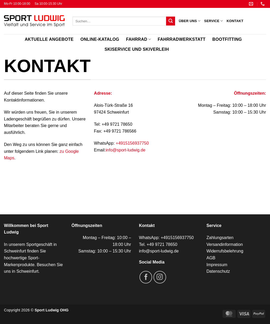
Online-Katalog (99, 39)
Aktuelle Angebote (49, 39)
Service (213, 20)
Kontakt (235, 21)
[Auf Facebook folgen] (145, 277)
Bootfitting (227, 39)
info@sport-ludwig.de (126, 150)
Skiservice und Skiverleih (136, 49)
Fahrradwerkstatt (181, 39)
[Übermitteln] (170, 21)
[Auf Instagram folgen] (159, 277)
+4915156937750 (132, 143)
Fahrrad (138, 39)
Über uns (189, 20)
